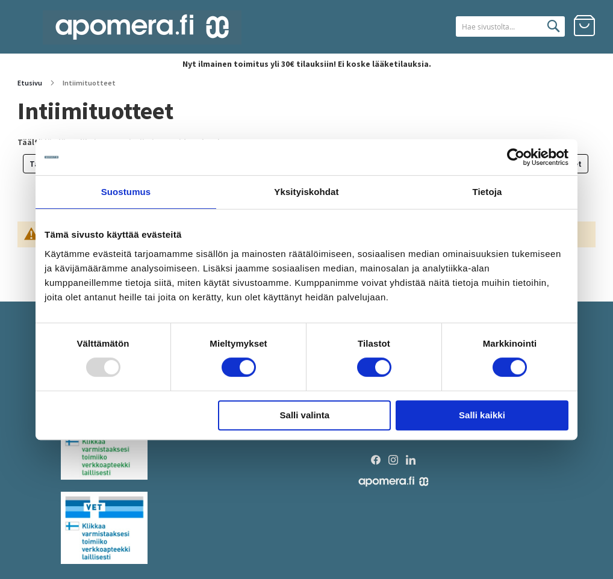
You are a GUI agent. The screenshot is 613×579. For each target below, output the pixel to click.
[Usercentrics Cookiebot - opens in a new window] (515, 157)
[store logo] (142, 27)
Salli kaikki (482, 415)
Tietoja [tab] (487, 192)
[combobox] (495, 26)
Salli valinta (305, 415)
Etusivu (30, 82)
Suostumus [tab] (126, 192)
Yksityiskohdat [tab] (306, 192)
